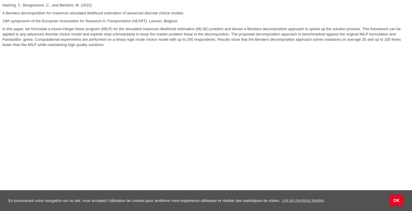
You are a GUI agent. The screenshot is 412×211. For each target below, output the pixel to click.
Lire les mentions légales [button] (303, 200)
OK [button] (396, 200)
